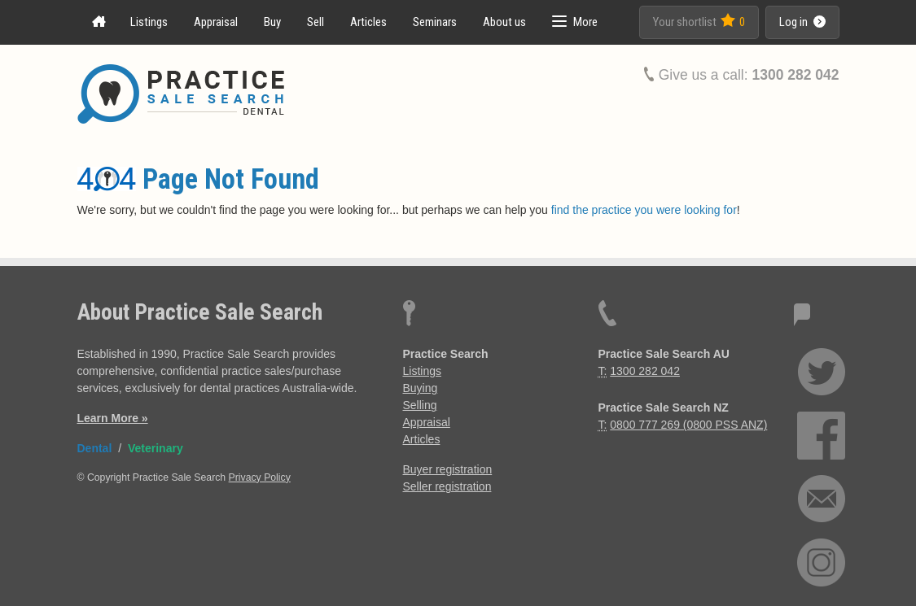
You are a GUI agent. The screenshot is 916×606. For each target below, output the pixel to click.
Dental (94, 448)
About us (504, 22)
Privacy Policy (260, 477)
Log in (802, 22)
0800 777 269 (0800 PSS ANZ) (688, 424)
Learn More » (112, 418)
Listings (149, 22)
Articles (368, 22)
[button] (575, 22)
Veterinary (155, 448)
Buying (420, 388)
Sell (315, 22)
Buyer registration (448, 469)
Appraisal (216, 22)
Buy (272, 22)
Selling (420, 405)
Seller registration (447, 486)
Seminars (435, 22)
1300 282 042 (795, 75)
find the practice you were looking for (644, 209)
